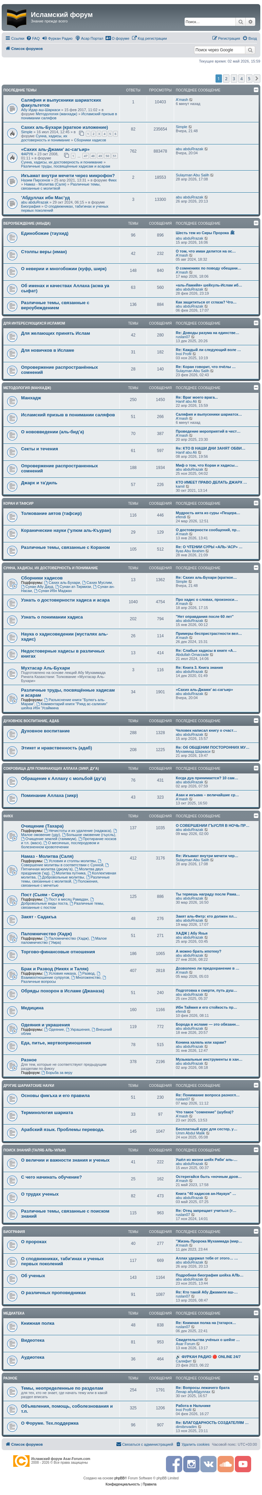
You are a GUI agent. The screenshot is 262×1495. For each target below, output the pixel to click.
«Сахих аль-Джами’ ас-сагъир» (55, 149)
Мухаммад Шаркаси (193, 751)
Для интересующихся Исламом (34, 323)
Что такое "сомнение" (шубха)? (204, 1112)
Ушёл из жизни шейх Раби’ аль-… (207, 1160)
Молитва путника (69, 873)
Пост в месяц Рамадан (66, 899)
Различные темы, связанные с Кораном (65, 547)
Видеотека (32, 1340)
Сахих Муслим (97, 582)
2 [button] (226, 78)
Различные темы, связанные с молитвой (65, 879)
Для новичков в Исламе (47, 350)
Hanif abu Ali (186, 401)
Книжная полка (37, 1323)
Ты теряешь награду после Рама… (208, 894)
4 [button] (241, 78)
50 (107, 156)
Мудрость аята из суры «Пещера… (208, 513)
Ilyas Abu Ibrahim (190, 551)
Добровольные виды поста (58, 901)
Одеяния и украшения (45, 1024)
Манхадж (31, 397)
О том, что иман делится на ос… (206, 251)
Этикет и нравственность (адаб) (56, 747)
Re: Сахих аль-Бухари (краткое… (206, 577)
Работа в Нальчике (193, 1406)
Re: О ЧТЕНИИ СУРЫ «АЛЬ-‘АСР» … (209, 547)
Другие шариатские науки (28, 1086)
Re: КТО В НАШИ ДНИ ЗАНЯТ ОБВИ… (210, 448)
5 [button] (249, 78)
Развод (86, 973)
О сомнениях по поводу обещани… (208, 268)
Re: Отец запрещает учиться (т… (206, 1211)
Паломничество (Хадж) (46, 933)
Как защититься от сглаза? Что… (206, 302)
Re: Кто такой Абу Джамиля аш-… (207, 1292)
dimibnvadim (186, 1427)
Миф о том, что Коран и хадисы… (207, 465)
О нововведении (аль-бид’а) (52, 431)
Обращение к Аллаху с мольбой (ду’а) (63, 778)
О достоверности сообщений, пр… (208, 530)
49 (100, 156)
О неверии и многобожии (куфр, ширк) (64, 268)
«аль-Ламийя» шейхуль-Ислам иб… (209, 285)
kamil (180, 486)
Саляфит (184, 1361)
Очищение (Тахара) (42, 826)
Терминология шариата (47, 1112)
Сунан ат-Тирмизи (73, 587)
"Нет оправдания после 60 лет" (205, 616)
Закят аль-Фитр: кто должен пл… (206, 916)
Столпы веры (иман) (44, 251)
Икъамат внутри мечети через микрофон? (68, 175)
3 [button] (234, 78)
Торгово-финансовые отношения (58, 951)
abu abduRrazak (189, 149)
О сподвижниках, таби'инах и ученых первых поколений (62, 1261)
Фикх (112, 180)
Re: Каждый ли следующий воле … (208, 350)
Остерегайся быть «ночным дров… (209, 1177)
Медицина (32, 1007)
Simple (27, 132)
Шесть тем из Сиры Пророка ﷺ (205, 233)
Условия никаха (60, 973)
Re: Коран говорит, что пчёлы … (206, 367)
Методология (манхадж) (56, 114)
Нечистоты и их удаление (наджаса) (77, 831)
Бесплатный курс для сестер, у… (206, 1129)
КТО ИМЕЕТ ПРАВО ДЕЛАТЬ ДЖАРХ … (211, 482)
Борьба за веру (56, 1073)
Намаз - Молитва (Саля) (45, 184)
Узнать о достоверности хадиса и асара (65, 600)
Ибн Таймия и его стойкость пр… (206, 1007)
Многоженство (85, 977)
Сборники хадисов (90, 140)
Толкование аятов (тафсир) (51, 513)
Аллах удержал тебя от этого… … (207, 1258)
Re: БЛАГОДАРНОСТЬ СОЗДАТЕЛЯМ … (212, 1423)
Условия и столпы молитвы (70, 861)
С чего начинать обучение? (51, 1177)
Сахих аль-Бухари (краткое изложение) (64, 127)
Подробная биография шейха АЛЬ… (210, 1275)
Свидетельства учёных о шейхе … (208, 1340)
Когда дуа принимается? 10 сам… (207, 778)
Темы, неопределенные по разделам (62, 1388)
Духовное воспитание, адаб (31, 721)
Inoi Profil (183, 354)
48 (93, 156)
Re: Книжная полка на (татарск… (206, 1323)
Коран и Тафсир (18, 503)
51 (114, 156)
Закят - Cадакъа (38, 916)
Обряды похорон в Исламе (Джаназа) (62, 990)
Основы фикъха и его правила (55, 1095)
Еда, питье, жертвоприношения (56, 1042)
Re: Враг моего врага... (197, 397)
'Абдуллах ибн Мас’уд (45, 197)
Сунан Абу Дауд (37, 587)
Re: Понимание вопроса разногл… (208, 1095)
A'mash (182, 100)
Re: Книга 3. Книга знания (199, 667)
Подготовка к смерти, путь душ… (206, 990)
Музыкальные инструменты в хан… (209, 1059)
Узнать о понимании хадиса (52, 617)
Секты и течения (39, 448)
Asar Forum (185, 1344)
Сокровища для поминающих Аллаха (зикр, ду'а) (51, 768)
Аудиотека (32, 1357)
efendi (181, 517)
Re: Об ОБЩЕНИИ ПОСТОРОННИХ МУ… (212, 747)
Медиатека (13, 1313)
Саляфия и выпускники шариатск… (209, 414)
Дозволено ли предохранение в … (207, 968)
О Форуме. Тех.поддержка (49, 1423)
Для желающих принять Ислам (55, 333)
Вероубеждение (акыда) (27, 223)
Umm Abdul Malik (190, 1133)
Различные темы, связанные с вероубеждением (55, 305)
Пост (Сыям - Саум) (42, 894)
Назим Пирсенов (35, 180)
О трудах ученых (40, 1194)
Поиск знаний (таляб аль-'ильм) (34, 1150)
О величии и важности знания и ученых (65, 1160)
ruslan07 (183, 337)
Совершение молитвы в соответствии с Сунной (62, 863)
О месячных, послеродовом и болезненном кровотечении (60, 845)
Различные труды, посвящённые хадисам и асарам (65, 166)
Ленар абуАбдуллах (193, 1392)
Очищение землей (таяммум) (48, 839)
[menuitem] (33, 38)
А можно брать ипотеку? (198, 951)
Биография (30, 206)
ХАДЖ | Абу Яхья (191, 933)
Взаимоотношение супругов (61, 975)
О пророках (33, 1241)
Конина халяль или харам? (201, 1042)
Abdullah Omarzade (192, 655)
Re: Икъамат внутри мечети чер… (207, 856)
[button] (257, 78)
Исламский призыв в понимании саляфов (68, 414)
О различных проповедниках (53, 1292)
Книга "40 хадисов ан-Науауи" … (206, 1194)
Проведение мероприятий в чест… (208, 431)
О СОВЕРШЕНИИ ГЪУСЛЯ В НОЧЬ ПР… (212, 825)
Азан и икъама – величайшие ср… (207, 795)
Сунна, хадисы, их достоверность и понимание (45, 138)
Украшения (78, 1029)
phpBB (119, 1478)
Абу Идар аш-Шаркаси (40, 110)
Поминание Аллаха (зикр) (49, 795)
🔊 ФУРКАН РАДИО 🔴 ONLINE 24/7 (208, 1357)
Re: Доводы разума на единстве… (207, 333)
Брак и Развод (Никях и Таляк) (55, 968)
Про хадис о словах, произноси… (207, 599)
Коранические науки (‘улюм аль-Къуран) (66, 530)
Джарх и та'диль (39, 482)
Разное (29, 1059)
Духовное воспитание (45, 730)
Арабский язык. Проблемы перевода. (62, 1129)
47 (85, 156)
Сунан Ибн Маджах (53, 591)
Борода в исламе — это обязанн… (208, 1024)
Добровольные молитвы (61, 877)
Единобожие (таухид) (45, 233)
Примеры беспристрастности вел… (209, 633)
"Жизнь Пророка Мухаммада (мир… (209, 1241)
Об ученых (33, 1275)
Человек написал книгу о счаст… (206, 730)
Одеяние (54, 1029)
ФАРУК (27, 154)
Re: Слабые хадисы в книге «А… (206, 650)
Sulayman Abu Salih (192, 175)
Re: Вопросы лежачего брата (202, 1388)
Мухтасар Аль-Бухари (45, 668)
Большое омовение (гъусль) (88, 835)
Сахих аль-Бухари (62, 582)
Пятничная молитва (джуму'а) (65, 867)
